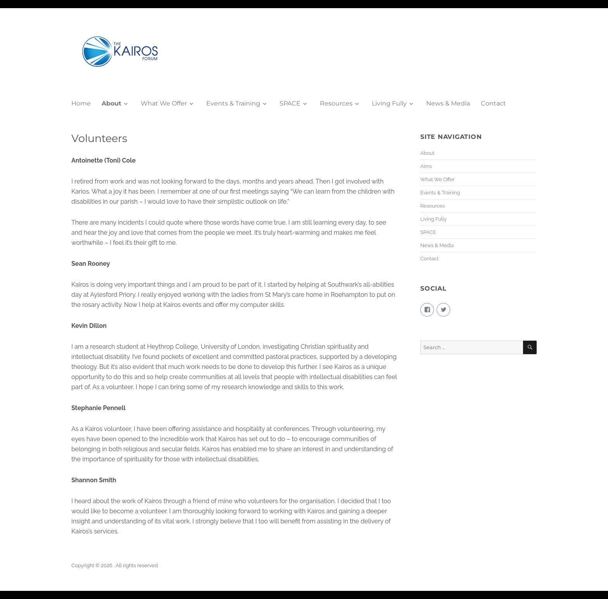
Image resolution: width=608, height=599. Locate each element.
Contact (493, 103)
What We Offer (164, 103)
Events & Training (233, 103)
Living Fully (389, 103)
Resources (336, 103)
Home (81, 103)
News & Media (448, 103)
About (111, 103)
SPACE (290, 103)
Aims (426, 166)
